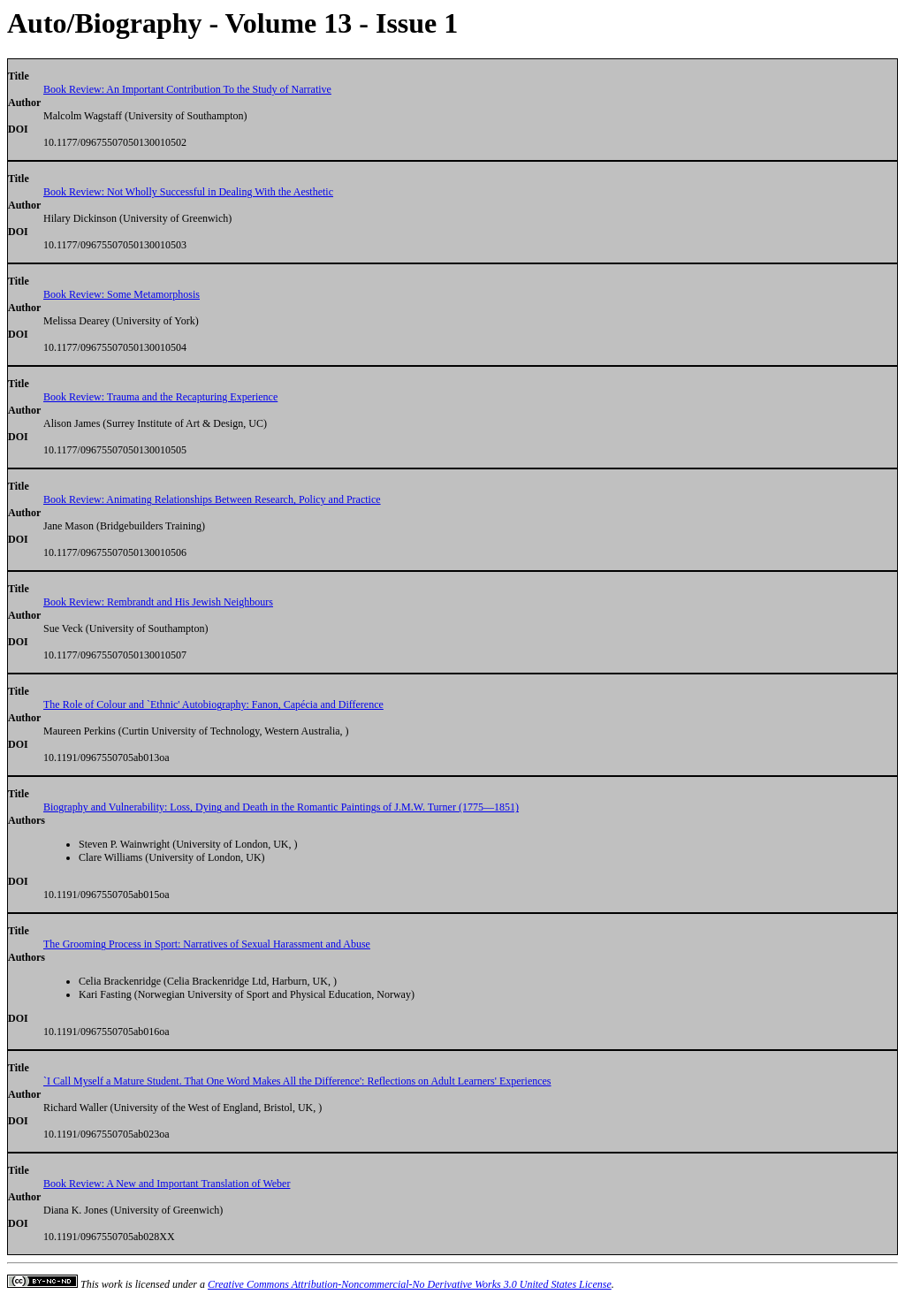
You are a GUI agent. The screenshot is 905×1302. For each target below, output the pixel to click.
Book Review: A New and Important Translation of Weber (166, 1183)
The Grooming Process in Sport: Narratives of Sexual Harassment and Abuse (206, 944)
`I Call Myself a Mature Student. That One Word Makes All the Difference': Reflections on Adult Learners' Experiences (297, 1081)
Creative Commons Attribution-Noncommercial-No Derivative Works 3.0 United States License (410, 1284)
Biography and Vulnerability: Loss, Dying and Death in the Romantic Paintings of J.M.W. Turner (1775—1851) (281, 807)
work (112, 1284)
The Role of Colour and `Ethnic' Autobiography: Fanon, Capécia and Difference (213, 704)
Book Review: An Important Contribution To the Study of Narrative (187, 89)
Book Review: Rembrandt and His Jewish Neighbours (158, 602)
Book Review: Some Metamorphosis (121, 294)
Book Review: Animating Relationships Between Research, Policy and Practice (212, 499)
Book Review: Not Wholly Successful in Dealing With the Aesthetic (188, 192)
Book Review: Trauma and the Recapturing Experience (160, 397)
